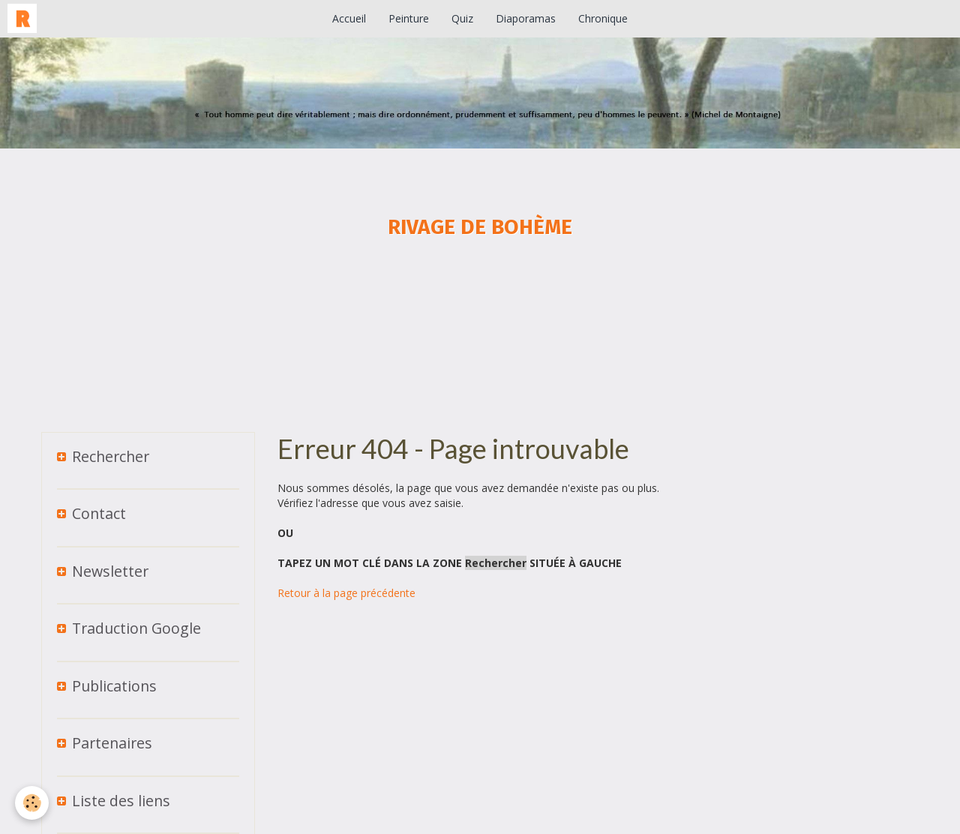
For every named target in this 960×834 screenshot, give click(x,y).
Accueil (349, 18)
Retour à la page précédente (347, 593)
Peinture (408, 18)
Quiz (462, 18)
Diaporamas (526, 18)
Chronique (603, 18)
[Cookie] (32, 803)
